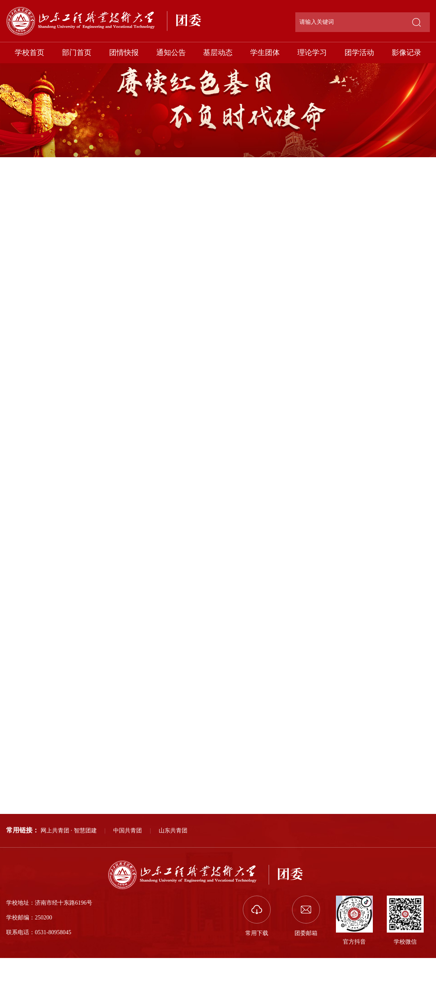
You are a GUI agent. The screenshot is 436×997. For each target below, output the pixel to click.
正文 (423, 156)
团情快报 (124, 52)
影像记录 (406, 52)
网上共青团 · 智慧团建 (69, 830)
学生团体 (265, 52)
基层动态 (218, 52)
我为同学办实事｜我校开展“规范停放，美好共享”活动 (119, 796)
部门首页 (76, 52)
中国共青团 (127, 830)
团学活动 (359, 52)
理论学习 (312, 52)
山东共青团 (173, 830)
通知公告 (171, 52)
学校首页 (29, 52)
